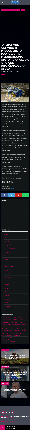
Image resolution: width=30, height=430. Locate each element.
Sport (5, 256)
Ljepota (7, 299)
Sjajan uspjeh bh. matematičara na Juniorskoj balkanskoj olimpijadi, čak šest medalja (14, 324)
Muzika (7, 284)
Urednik (12, 188)
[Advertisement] (15, 27)
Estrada (7, 277)
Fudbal (7, 259)
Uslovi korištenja (7, 420)
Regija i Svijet (9, 245)
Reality (7, 288)
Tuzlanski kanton (15, 10)
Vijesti (22, 10)
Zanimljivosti (9, 292)
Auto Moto (8, 274)
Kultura (6, 310)
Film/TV (7, 281)
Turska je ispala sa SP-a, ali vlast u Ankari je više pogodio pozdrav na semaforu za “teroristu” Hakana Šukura (15, 339)
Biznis (7, 241)
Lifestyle (6, 295)
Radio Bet (4, 416)
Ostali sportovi (9, 266)
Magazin (6, 270)
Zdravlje (7, 306)
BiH (6, 237)
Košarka (7, 263)
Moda (7, 302)
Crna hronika (8, 252)
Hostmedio (11, 417)
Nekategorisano (5, 10)
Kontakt (14, 421)
